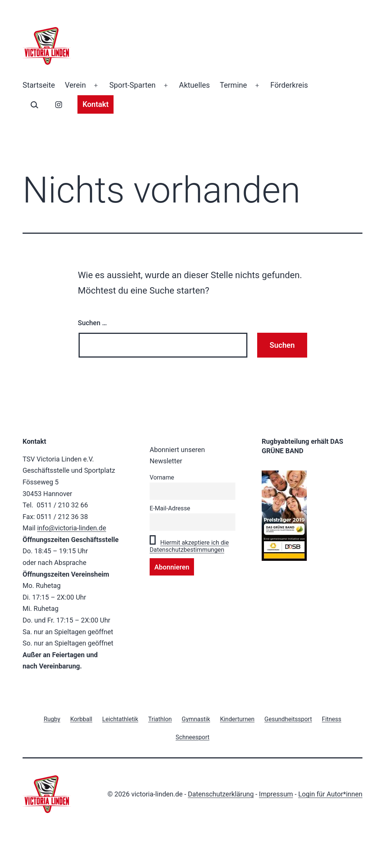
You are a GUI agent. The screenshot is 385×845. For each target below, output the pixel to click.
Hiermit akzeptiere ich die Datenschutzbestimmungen (189, 546)
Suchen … (92, 323)
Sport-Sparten (132, 85)
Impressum (276, 794)
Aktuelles (194, 85)
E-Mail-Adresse (170, 508)
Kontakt (95, 104)
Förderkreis (289, 85)
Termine (233, 85)
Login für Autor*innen (330, 794)
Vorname (162, 477)
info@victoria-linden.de (71, 528)
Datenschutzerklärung (221, 794)
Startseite (39, 85)
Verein (75, 85)
